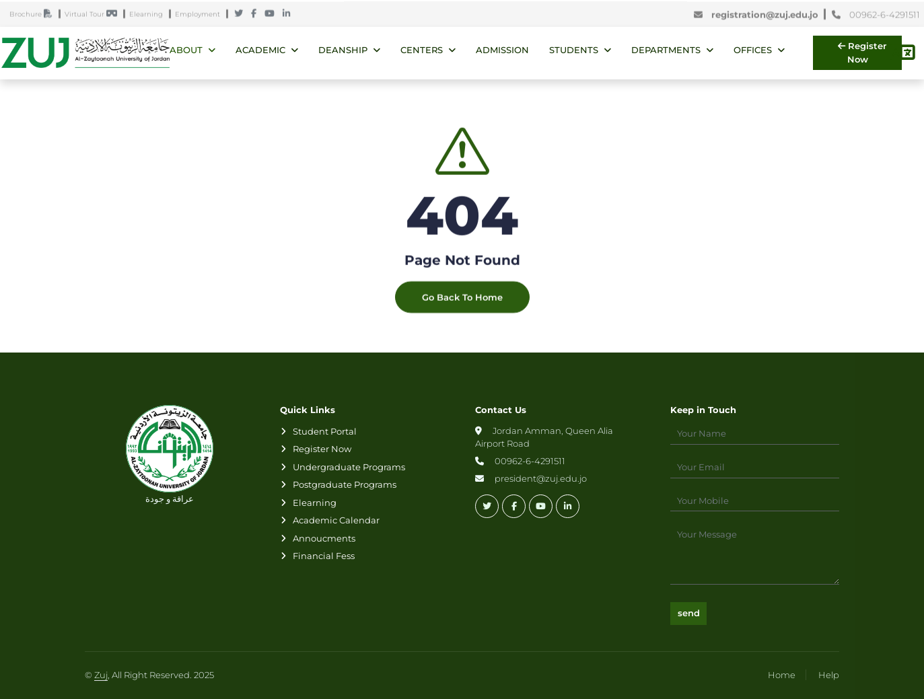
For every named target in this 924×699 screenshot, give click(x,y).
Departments (666, 49)
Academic (260, 49)
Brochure (34, 15)
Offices (753, 49)
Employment (200, 15)
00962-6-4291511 (876, 16)
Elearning (149, 15)
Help (828, 674)
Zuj (101, 674)
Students (573, 49)
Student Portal (325, 431)
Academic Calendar (336, 520)
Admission (502, 49)
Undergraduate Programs (349, 467)
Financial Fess (324, 555)
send (689, 613)
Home (781, 674)
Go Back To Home (462, 312)
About (186, 49)
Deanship (342, 49)
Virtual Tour (94, 15)
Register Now (862, 52)
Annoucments (324, 538)
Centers (421, 49)
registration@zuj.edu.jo (759, 16)
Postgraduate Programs (344, 484)
